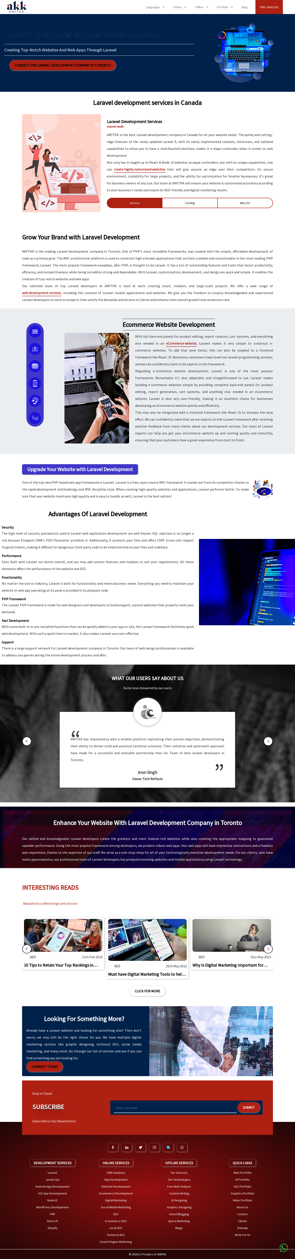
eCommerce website (181, 343)
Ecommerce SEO (116, 1221)
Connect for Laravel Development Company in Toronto (63, 65)
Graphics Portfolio (242, 1193)
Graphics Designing (179, 1207)
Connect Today (45, 1066)
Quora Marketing (179, 1221)
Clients (242, 1221)
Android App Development (52, 1186)
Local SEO (115, 1228)
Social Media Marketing (116, 1207)
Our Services (179, 1173)
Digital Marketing (116, 1200)
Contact (242, 1214)
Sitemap (242, 1228)
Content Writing (179, 1193)
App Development (116, 1179)
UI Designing (179, 1200)
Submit (249, 1107)
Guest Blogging (179, 1214)
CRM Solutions (116, 1173)
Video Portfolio (242, 1200)
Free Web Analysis (179, 1186)
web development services (41, 293)
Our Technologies (179, 1179)
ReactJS (52, 1221)
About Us (242, 1207)
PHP (52, 1214)
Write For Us (242, 1235)
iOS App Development (52, 1193)
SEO (33, 957)
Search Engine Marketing (116, 1242)
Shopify (53, 1228)
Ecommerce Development (116, 1193)
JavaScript (52, 1179)
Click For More (147, 991)
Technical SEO (116, 1235)
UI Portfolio (242, 1179)
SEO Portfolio (242, 1186)
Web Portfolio (243, 1173)
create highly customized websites (139, 169)
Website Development (115, 1186)
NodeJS (52, 1200)
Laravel (52, 1173)
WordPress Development (52, 1207)
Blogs (179, 1228)
